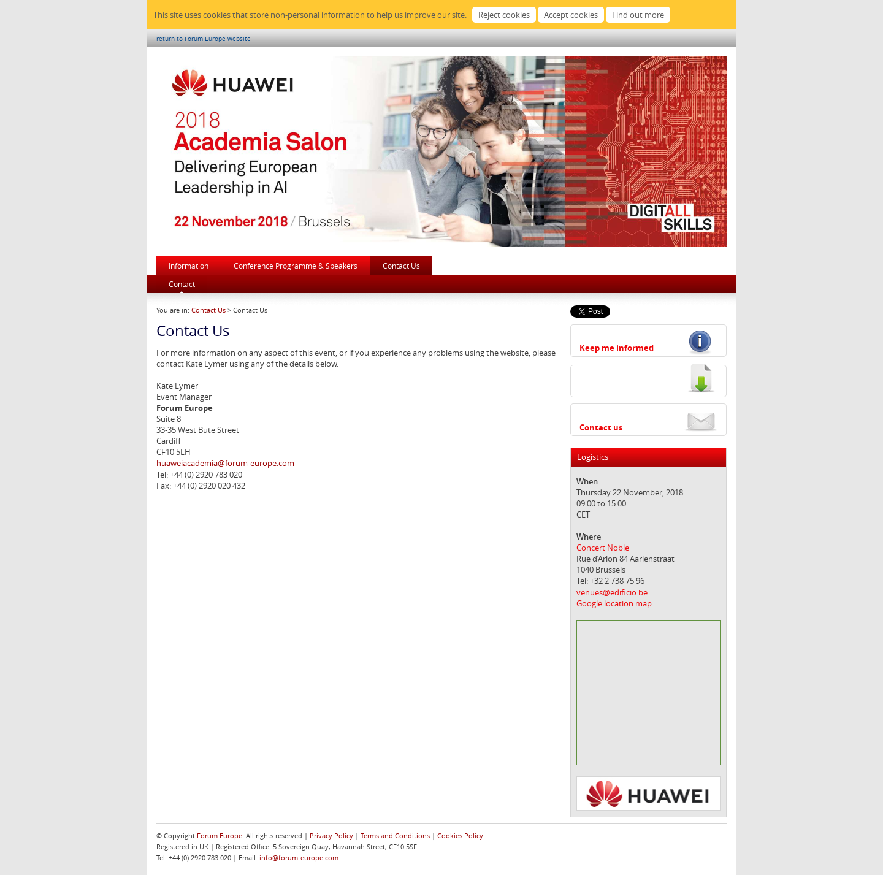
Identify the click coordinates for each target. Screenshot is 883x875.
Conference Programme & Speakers (295, 265)
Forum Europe (219, 835)
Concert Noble (602, 547)
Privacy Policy (331, 835)
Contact (182, 284)
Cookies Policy (460, 835)
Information (188, 265)
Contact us (600, 427)
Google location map (614, 603)
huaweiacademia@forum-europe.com (225, 462)
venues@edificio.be (612, 592)
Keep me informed (616, 347)
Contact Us (401, 265)
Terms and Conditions (395, 835)
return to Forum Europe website (203, 39)
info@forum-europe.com (298, 857)
